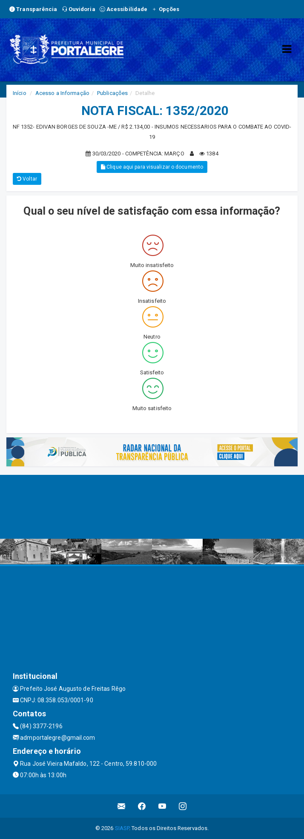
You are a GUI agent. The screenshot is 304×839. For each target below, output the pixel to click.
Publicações (112, 93)
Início (19, 93)
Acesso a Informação (62, 93)
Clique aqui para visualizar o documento (152, 167)
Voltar (27, 179)
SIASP (122, 828)
